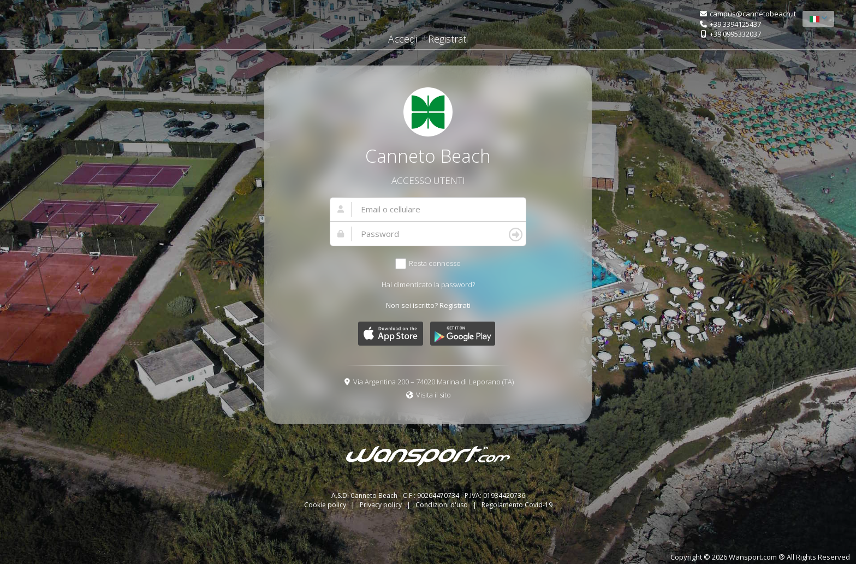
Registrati (448, 38)
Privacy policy (381, 504)
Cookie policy (326, 504)
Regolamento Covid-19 (517, 504)
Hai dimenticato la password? (428, 284)
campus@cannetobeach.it (753, 14)
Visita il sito (433, 395)
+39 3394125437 (735, 24)
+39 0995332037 (735, 34)
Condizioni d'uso (442, 504)
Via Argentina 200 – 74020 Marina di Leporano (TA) (433, 382)
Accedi (402, 38)
